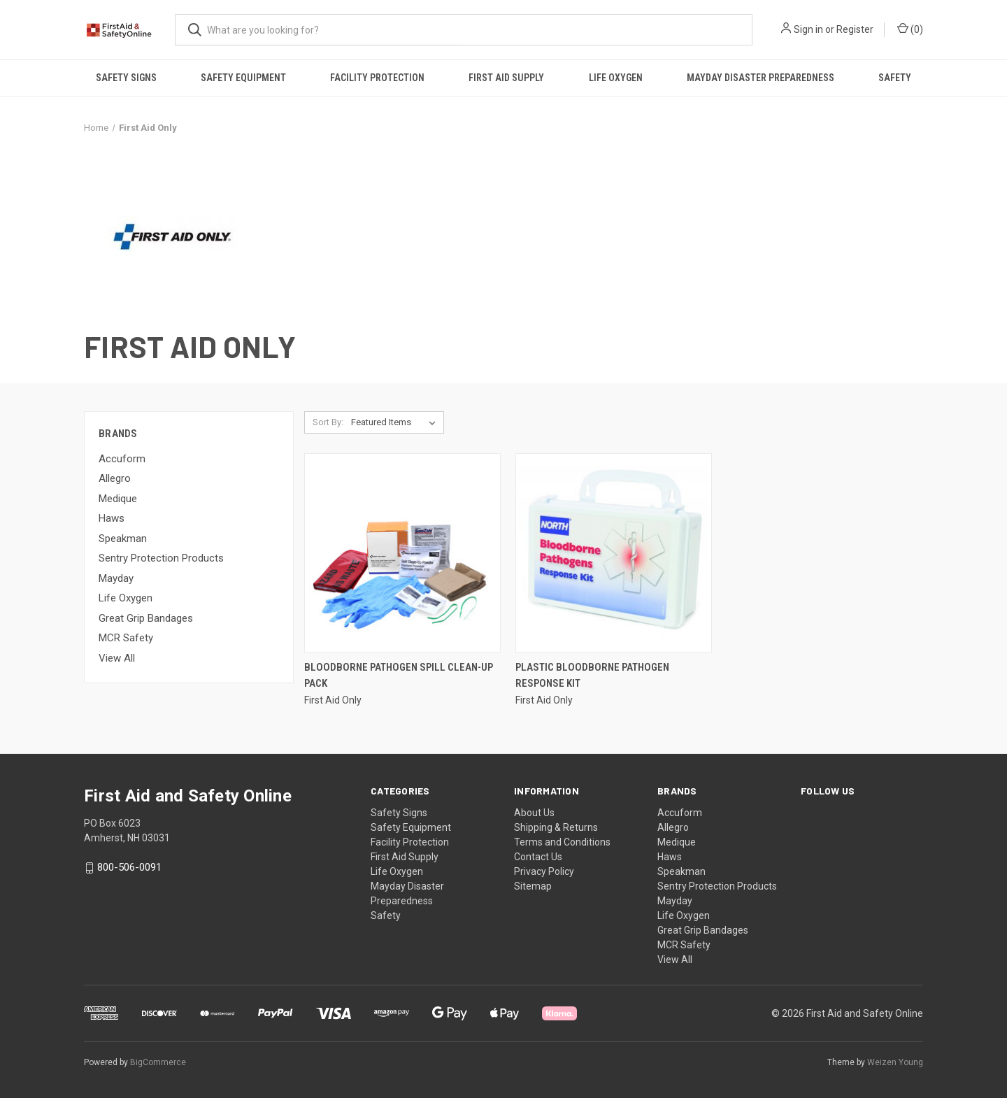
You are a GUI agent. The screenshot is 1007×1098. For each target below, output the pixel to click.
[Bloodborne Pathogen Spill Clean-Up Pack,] (402, 553)
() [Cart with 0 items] (910, 28)
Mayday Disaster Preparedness (760, 77)
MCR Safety (126, 638)
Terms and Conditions (562, 842)
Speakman (123, 538)
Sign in (808, 29)
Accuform (122, 458)
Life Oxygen (616, 77)
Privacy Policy (544, 871)
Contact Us (538, 856)
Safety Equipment (243, 77)
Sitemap (533, 886)
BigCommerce (158, 1062)
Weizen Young (895, 1062)
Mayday (116, 578)
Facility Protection (377, 77)
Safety (894, 77)
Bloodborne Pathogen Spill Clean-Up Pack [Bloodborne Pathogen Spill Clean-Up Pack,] (398, 675)
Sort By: (328, 422)
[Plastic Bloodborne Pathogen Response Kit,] (613, 553)
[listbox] (396, 422)
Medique (118, 498)
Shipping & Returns (556, 827)
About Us (534, 812)
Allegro (115, 478)
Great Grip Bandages (146, 618)
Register (854, 29)
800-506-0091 (129, 868)
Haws (111, 518)
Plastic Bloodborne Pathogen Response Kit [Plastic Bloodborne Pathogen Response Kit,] (592, 675)
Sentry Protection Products (161, 558)
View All (117, 658)
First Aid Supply (506, 77)
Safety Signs (126, 77)
